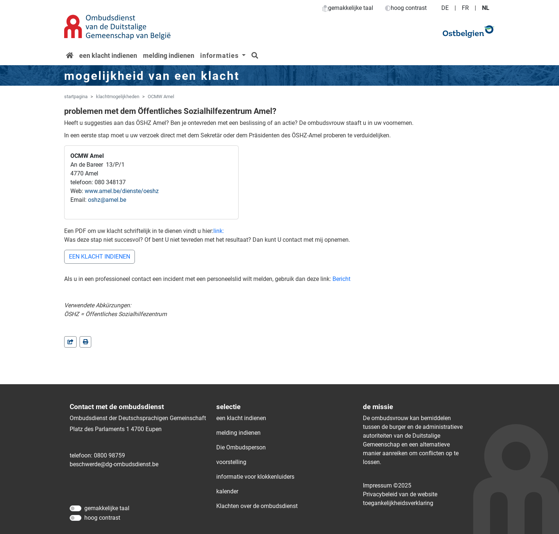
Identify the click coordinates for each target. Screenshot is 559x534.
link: (218, 230)
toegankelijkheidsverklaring (398, 503)
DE (445, 7)
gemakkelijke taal (347, 7)
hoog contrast (406, 7)
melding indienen (168, 55)
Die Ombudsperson (241, 447)
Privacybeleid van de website (400, 494)
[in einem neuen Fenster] (85, 342)
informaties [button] (220, 55)
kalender (227, 491)
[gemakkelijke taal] (75, 508)
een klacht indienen (108, 55)
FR (465, 7)
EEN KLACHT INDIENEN (99, 256)
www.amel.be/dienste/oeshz (122, 191)
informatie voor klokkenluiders (255, 476)
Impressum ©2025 (387, 485)
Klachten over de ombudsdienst (257, 506)
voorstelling (231, 462)
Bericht (341, 278)
